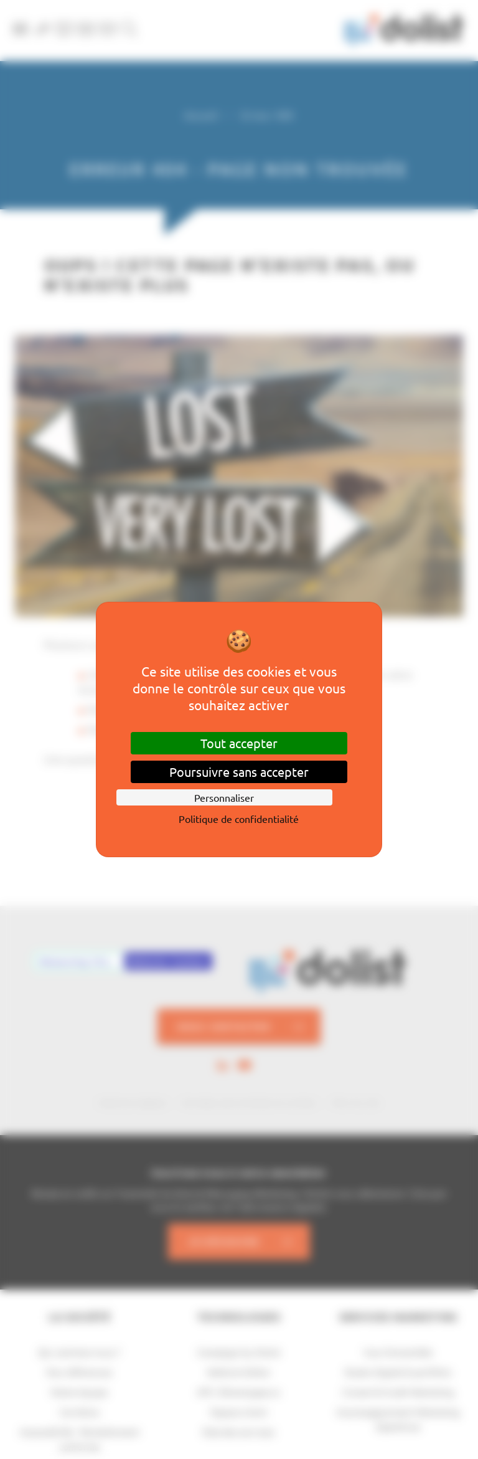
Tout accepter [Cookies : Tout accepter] (239, 743)
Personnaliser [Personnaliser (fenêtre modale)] (224, 797)
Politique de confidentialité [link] (239, 818)
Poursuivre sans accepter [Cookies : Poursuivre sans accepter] (239, 771)
